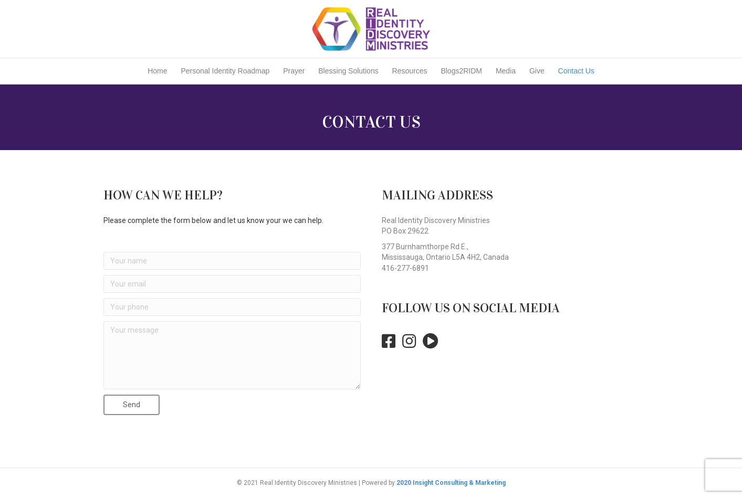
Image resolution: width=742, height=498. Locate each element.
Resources (409, 71)
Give (537, 71)
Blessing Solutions (348, 71)
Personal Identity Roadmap (225, 71)
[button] (131, 405)
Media (506, 71)
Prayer (294, 71)
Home (157, 71)
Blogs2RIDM (461, 71)
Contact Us (576, 71)
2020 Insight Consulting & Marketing (451, 482)
